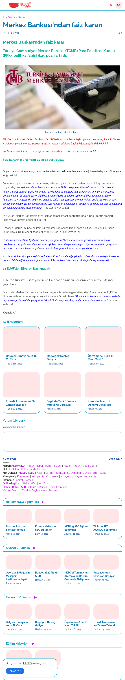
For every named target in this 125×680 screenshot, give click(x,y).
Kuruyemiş (23, 476)
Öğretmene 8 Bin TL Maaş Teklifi (101, 357)
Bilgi (95, 472)
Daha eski (114, 458)
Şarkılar (49, 472)
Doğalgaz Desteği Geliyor (58, 357)
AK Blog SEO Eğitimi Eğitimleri (76, 528)
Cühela (87, 472)
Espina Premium (57, 487)
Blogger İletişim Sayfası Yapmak (15, 528)
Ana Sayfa (9, 17)
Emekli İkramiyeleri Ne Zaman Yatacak (20, 403)
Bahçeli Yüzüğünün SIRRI (46, 574)
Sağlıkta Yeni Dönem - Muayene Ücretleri (61, 403)
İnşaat (39, 472)
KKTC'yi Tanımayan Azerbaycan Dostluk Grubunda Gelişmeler (77, 576)
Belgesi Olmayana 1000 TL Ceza (21, 357)
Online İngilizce (12, 483)
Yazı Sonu (44, 483)
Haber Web (30, 483)
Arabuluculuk (38, 469)
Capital (18, 480)
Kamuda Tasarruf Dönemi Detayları (99, 403)
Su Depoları (74, 472)
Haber (30, 465)
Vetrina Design (11, 490)
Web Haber (88, 465)
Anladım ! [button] (15, 671)
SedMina (40, 487)
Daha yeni (10, 458)
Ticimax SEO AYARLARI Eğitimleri (105, 528)
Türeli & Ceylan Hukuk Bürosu (39, 490)
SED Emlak (27, 487)
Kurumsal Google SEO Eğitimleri (45, 528)
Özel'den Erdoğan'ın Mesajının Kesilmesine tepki (18, 576)
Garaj (103, 472)
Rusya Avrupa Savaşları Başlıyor (104, 574)
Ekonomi (22, 17)
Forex (28, 480)
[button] (4, 5)
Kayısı (78, 476)
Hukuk (15, 469)
